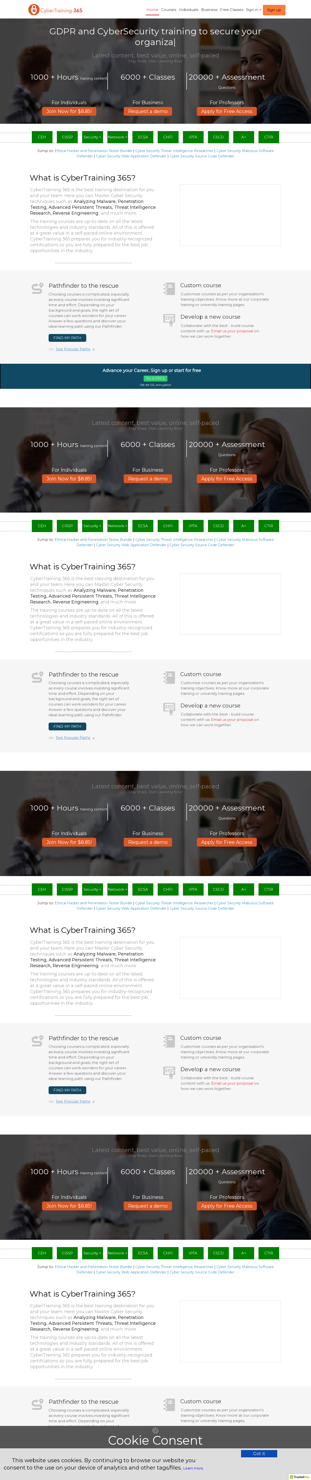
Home (152, 9)
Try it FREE (155, 378)
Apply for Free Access (226, 101)
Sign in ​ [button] (253, 9)
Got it (259, 1453)
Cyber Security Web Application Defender (131, 156)
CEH (42, 137)
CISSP (67, 137)
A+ (243, 137)
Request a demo (148, 101)
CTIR (268, 137)
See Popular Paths (73, 349)
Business (209, 9)
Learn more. (193, 1468)
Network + (117, 137)
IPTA (193, 137)
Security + (92, 137)
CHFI (168, 137)
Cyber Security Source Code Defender (202, 156)
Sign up (274, 10)
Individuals (188, 9)
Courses (168, 9)
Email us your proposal (232, 331)
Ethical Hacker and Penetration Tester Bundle (93, 151)
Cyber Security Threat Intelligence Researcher (174, 151)
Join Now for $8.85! (69, 101)
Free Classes (231, 9)
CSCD (218, 137)
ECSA (143, 137)
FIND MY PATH (67, 337)
